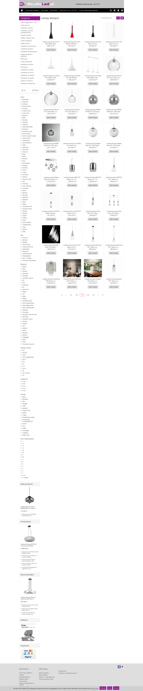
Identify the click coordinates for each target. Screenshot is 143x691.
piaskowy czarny (26, 131)
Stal (23, 326)
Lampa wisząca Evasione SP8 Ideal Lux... (51, 279)
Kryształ (24, 328)
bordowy (24, 104)
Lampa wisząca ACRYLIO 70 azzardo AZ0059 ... (29, 545)
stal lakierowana (26, 301)
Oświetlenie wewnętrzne (28, 83)
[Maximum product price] (34, 90)
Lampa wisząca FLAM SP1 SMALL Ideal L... (51, 212)
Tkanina (24, 323)
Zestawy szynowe (26, 35)
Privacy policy (23, 678)
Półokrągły (25, 430)
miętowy (24, 122)
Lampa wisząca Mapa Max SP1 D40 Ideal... (93, 144)
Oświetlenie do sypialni (27, 78)
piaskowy (24, 129)
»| (102, 295)
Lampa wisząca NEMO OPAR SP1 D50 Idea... (51, 144)
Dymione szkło (26, 179)
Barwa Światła (43, 672)
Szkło (23, 342)
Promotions (26, 521)
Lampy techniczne (27, 247)
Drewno (24, 177)
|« (62, 295)
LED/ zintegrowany (27, 357)
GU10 (23, 368)
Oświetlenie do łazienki (27, 75)
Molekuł (24, 242)
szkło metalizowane (27, 307)
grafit (23, 117)
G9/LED (24, 352)
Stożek (23, 424)
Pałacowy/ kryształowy (28, 260)
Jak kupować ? (63, 667)
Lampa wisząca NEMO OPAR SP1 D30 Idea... (93, 110)
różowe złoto (25, 138)
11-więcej (24, 477)
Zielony (24, 229)
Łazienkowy (25, 249)
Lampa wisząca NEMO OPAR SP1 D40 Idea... (114, 110)
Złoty (23, 227)
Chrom (23, 170)
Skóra (23, 339)
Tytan (23, 145)
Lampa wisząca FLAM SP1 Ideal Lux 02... (72, 212)
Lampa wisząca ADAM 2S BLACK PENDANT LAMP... (28, 560)
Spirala (23, 413)
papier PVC (25, 289)
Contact (21, 672)
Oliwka (23, 204)
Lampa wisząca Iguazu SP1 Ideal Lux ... (114, 279)
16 (22, 450)
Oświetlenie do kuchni (27, 72)
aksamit (24, 271)
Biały (23, 154)
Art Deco (24, 238)
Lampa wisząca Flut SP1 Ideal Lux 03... (93, 42)
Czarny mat (25, 113)
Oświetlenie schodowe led (28, 46)
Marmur (24, 335)
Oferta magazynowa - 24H (28, 22)
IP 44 (23, 390)
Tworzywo (25, 312)
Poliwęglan (25, 337)
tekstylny (24, 310)
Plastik (23, 292)
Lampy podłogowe (26, 41)
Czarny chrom (26, 111)
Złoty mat (24, 149)
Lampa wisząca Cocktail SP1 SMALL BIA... (51, 76)
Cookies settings (24, 684)
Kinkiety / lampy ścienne (28, 38)
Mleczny (24, 193)
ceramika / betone (27, 278)
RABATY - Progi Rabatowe (47, 674)
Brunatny (24, 168)
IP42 (23, 386)
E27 (23, 350)
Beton (23, 156)
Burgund (24, 165)
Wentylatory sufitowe (27, 64)
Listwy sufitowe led (26, 61)
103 (82, 295)
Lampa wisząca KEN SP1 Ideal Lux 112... (72, 178)
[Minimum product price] (22, 90)
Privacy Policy (94, 688)
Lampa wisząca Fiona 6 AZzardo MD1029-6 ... (28, 598)
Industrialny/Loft (26, 253)
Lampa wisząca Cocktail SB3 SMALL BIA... (93, 76)
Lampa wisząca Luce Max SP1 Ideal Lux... (72, 144)
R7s (23, 361)
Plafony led (24, 59)
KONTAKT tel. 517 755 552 (68, 10)
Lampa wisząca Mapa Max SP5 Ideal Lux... (51, 178)
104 (88, 295)
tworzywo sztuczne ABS (29, 314)
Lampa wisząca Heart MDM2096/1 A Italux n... (28, 507)
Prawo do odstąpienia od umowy (26, 681)
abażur (23, 266)
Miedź (23, 190)
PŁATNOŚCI (54, 10)
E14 (23, 366)
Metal (23, 330)
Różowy (24, 213)
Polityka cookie (23, 676)
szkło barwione (26, 143)
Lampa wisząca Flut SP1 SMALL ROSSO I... (72, 42)
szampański (25, 140)
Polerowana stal (26, 206)
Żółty (23, 231)
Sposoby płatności (24, 674)
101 (71, 295)
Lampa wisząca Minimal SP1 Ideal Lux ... (93, 245)
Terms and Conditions (32, 10)
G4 (22, 375)
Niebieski (24, 199)
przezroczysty (26, 133)
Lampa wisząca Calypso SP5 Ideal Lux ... (93, 279)
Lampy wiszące (25, 25)
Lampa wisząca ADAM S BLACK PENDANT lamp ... (30, 552)
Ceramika (24, 276)
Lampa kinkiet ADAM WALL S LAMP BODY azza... (29, 568)
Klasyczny (24, 251)
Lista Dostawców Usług (46, 676)
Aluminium (25, 99)
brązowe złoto (26, 106)
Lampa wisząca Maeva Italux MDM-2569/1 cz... (30, 609)
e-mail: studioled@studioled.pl (88, 10)
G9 (22, 371)
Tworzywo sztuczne (27, 344)
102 (76, 295)
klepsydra (24, 399)
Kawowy (24, 120)
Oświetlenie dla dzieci (27, 49)
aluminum (24, 273)
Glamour (24, 240)
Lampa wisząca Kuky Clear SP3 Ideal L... (114, 212)
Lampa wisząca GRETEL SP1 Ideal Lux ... (114, 178)
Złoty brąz (24, 147)
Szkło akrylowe (26, 222)
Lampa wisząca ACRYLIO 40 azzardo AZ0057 (29, 564)
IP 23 (23, 388)
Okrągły (24, 403)
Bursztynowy (25, 163)
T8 (22, 364)
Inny (23, 282)
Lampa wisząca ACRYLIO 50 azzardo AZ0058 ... (29, 556)
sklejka (23, 298)
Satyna (23, 215)
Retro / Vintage (26, 258)
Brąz (23, 161)
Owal (23, 406)
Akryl (23, 269)
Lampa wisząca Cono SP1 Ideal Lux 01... (72, 245)
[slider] (21, 93)
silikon (23, 296)
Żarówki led (24, 67)
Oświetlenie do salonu (27, 70)
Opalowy (24, 124)
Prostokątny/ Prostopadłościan (27, 420)
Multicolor (24, 197)
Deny (109, 688)
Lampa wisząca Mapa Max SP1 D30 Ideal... (113, 144)
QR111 (23, 359)
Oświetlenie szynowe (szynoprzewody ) (27, 31)
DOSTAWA (44, 10)
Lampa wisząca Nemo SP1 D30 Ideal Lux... (113, 76)
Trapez (24, 415)
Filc (22, 280)
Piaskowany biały (27, 127)
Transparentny (26, 225)
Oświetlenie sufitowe (27, 28)
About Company (44, 670)
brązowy (24, 108)
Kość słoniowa (26, 186)
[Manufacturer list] (108, 17)
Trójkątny (24, 433)
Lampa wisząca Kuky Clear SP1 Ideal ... (93, 212)
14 (22, 448)
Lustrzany (24, 188)
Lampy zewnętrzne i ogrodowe (26, 55)
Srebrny (24, 218)
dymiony (24, 115)
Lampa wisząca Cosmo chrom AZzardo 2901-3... (30, 605)
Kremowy (24, 184)
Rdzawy (24, 211)
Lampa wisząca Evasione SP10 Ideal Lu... (72, 279)
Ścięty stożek (25, 410)
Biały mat (24, 102)
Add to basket (51, 50)
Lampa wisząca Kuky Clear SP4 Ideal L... (51, 245)
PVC (23, 294)
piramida (24, 408)
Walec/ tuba (25, 435)
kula (23, 401)
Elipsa (23, 397)
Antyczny (24, 152)
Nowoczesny (25, 244)
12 (22, 446)
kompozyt (24, 285)
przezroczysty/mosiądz (28, 136)
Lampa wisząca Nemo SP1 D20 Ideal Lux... (72, 110)
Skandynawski (26, 256)
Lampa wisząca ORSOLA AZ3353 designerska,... (28, 613)
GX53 (23, 355)
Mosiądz (24, 195)
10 (22, 443)
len (22, 287)
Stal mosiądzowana (27, 303)
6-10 (23, 475)
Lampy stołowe (25, 43)
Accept (116, 688)
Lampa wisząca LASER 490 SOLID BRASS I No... (29, 514)
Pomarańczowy (26, 209)
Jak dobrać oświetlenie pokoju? (68, 669)
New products (27, 484)
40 (22, 452)
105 (93, 295)
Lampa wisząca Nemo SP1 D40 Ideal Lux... (51, 110)
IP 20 (23, 381)
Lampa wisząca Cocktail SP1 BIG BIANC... (72, 76)
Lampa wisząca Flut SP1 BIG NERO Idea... (51, 42)
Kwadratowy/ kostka (28, 417)
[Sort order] (118, 17)
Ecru (23, 181)
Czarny (23, 172)
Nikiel (23, 202)
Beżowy (24, 158)
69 (22, 457)
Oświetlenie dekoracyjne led (29, 51)
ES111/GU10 (25, 373)
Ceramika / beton (27, 319)
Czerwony (24, 174)
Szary (23, 220)
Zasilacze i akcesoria (27, 81)
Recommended (27, 574)
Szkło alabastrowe (27, 305)
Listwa (23, 428)
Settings (103, 688)
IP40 (23, 384)
